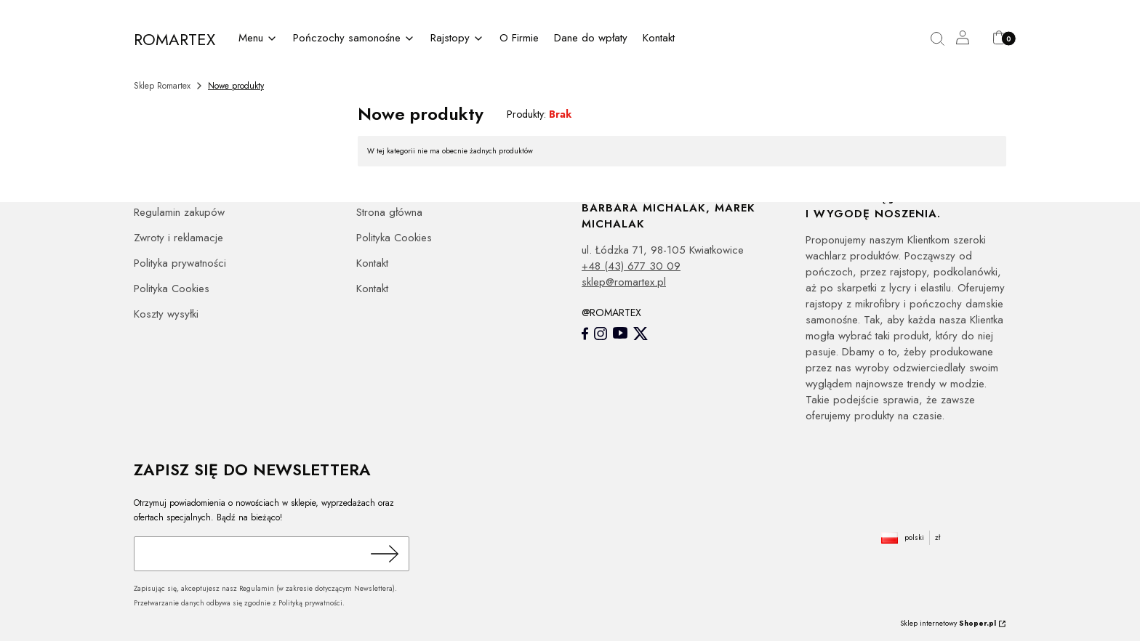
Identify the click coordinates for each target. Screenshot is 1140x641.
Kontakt (372, 263)
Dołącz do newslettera (382, 553)
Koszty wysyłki (166, 314)
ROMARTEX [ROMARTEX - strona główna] (174, 39)
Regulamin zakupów (179, 212)
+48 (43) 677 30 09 (631, 266)
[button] (943, 39)
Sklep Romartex (162, 85)
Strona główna (389, 212)
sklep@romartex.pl (624, 282)
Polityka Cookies (171, 289)
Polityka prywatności (180, 263)
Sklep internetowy (948, 623)
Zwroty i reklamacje (178, 238)
